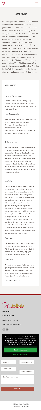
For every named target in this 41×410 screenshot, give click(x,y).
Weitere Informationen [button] (20, 354)
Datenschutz (16, 406)
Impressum (25, 406)
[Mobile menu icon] (37, 3)
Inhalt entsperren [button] (20, 350)
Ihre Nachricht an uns (17, 379)
